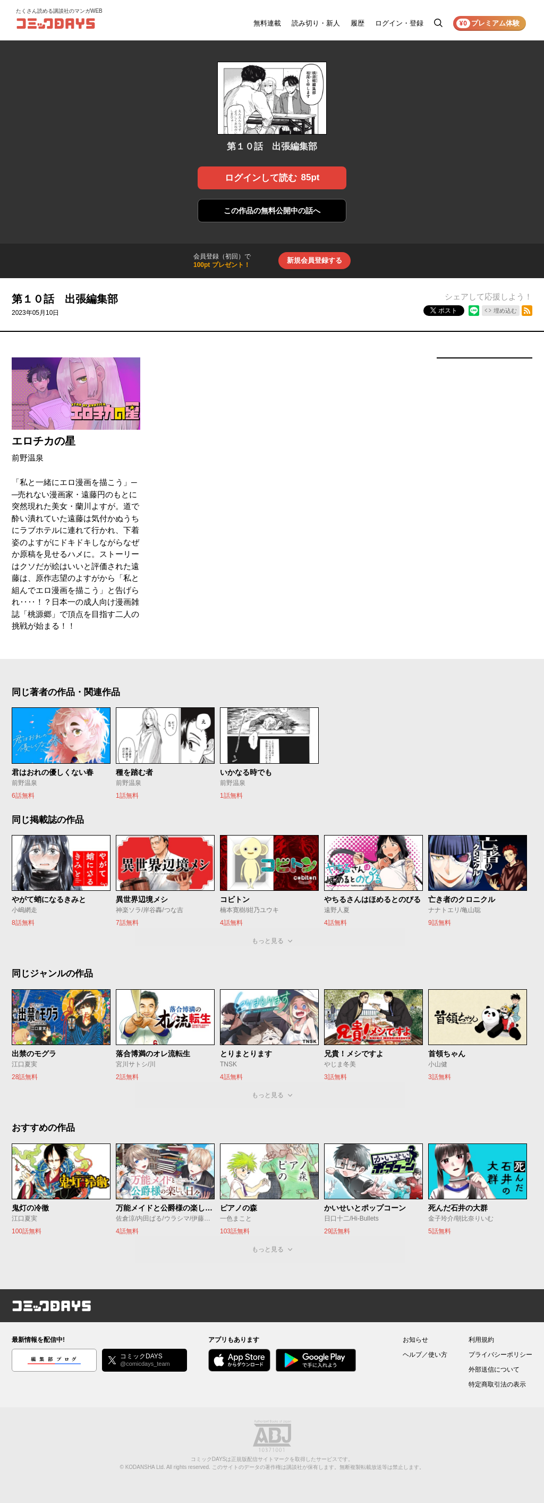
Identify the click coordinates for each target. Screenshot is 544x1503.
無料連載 (267, 23)
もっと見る (268, 941)
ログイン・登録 (399, 23)
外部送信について (494, 1369)
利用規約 (481, 1339)
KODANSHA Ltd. (145, 1467)
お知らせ (415, 1339)
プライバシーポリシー (500, 1354)
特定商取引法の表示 (497, 1384)
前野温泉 (28, 457)
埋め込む (505, 310)
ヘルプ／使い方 (425, 1354)
